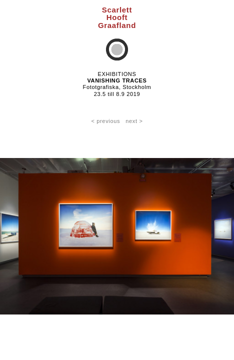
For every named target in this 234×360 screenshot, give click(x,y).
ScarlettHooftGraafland (117, 17)
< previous (105, 121)
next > (134, 121)
